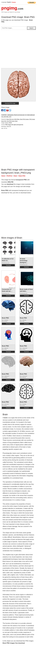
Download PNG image (10, 103)
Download (8, 265)
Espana (14, 2)
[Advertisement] (18, 49)
